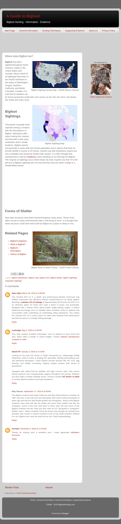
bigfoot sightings (70, 278)
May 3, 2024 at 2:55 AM (32, 330)
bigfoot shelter (56, 278)
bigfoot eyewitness (19, 278)
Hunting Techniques (51, 30)
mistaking (31, 157)
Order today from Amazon (101, 97)
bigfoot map (33, 278)
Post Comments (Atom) (26, 493)
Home (49, 487)
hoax (68, 163)
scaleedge (16, 330)
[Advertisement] (53, 43)
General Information (28, 30)
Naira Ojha (16, 293)
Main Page (10, 30)
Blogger (65, 513)
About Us (93, 30)
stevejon (16, 429)
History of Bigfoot (18, 254)
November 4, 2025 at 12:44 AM (33, 429)
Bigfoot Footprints (18, 241)
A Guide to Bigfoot (23, 16)
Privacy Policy (108, 30)
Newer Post (12, 487)
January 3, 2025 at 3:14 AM (32, 352)
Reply (14, 322)
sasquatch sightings (13, 281)
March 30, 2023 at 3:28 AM (33, 293)
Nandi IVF (16, 352)
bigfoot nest (44, 278)
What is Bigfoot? (17, 244)
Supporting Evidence (75, 30)
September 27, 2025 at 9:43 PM (37, 391)
